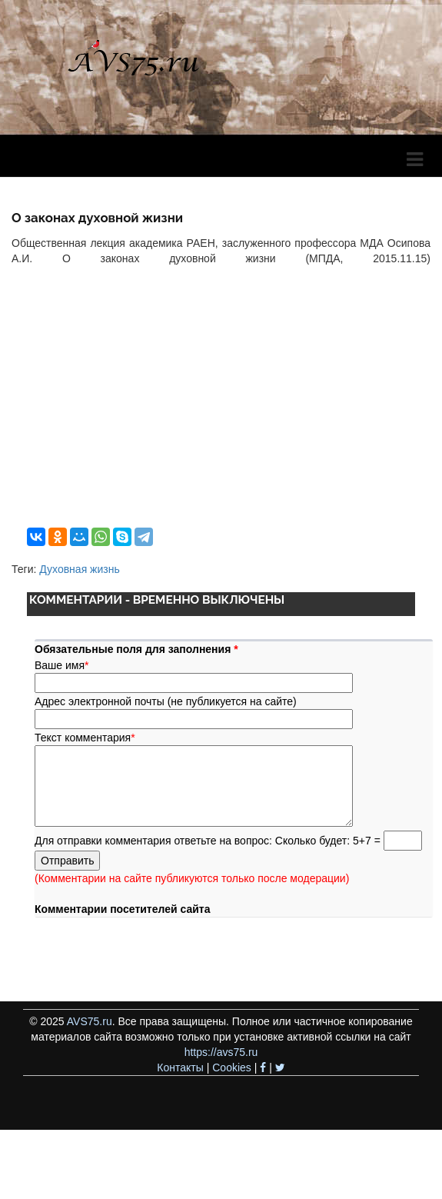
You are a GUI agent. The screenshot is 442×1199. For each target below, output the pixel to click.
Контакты (180, 1067)
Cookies (231, 1067)
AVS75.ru (89, 1021)
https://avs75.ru (221, 1052)
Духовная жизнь (79, 569)
